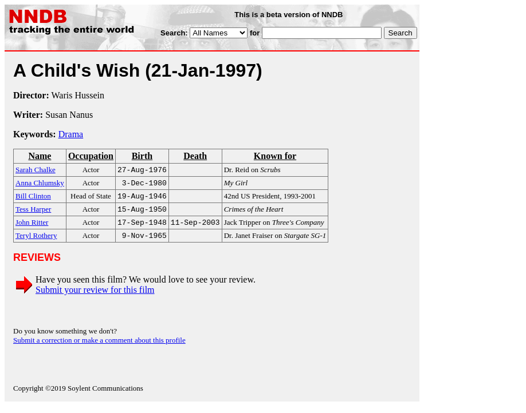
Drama (71, 134)
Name (39, 156)
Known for (275, 156)
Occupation (90, 156)
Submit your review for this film (95, 296)
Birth (142, 156)
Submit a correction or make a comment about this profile (99, 347)
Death (195, 156)
